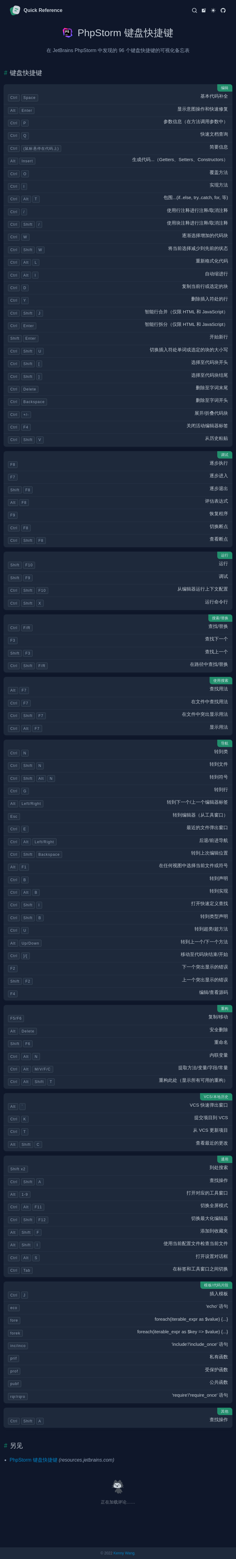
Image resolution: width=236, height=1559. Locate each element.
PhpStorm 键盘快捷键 (33, 1460)
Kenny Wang (123, 1553)
